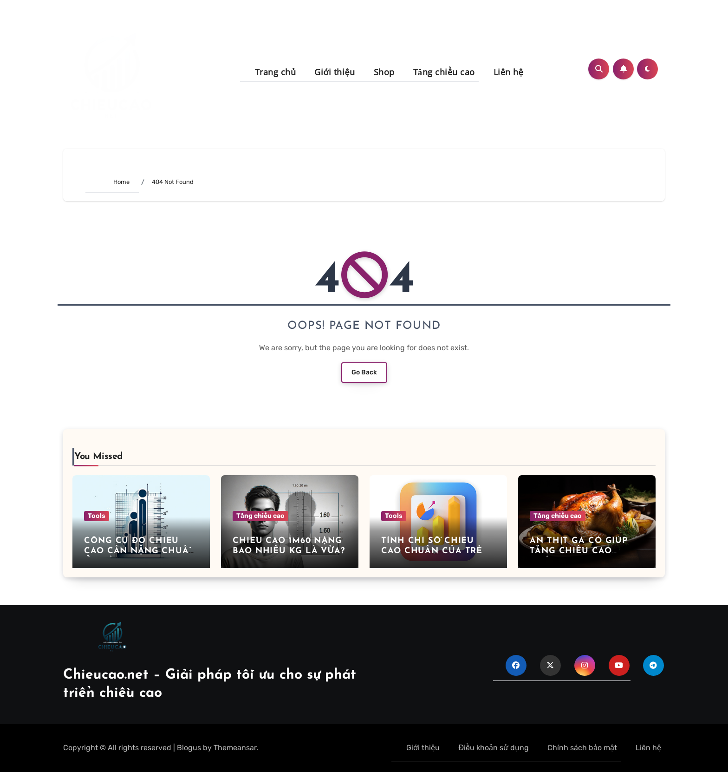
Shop (384, 72)
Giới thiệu (334, 72)
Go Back (364, 372)
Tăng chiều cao (444, 72)
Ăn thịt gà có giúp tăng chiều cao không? (579, 550)
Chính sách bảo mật (582, 747)
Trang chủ (275, 72)
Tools (96, 516)
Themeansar (235, 747)
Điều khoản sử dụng (493, 747)
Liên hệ (509, 72)
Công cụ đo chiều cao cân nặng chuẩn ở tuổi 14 (140, 550)
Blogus (189, 747)
